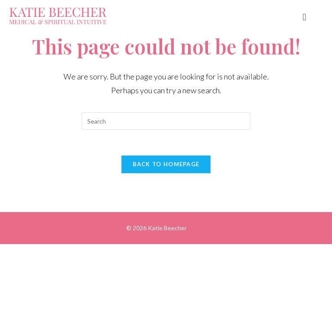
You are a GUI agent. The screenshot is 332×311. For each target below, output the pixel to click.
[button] (304, 17)
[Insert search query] (166, 121)
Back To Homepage (166, 164)
